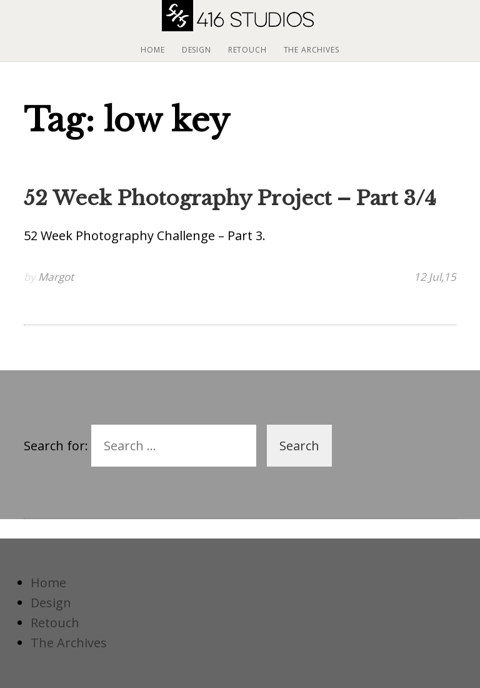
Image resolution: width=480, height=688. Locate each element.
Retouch (247, 49)
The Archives (311, 49)
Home (152, 49)
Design (196, 49)
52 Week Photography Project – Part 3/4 (230, 198)
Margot (56, 277)
